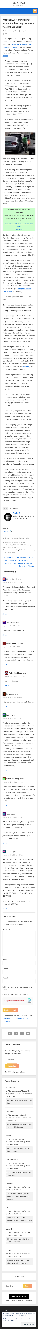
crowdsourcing (7, 545)
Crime (7, 538)
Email (5, 969)
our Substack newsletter (24, 1300)
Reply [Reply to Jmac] (5, 843)
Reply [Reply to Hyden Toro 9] (5, 614)
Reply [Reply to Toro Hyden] (5, 635)
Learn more (19, 229)
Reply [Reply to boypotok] (5, 706)
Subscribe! (11, 1066)
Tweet (5, 531)
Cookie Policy (10, 1320)
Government (14, 538)
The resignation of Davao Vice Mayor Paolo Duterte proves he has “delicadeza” (19, 1093)
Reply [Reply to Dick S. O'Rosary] (5, 805)
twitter (13, 552)
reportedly (26, 367)
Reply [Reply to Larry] (5, 770)
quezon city (31, 550)
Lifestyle (21, 538)
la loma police (7, 547)
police (25, 550)
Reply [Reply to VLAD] (5, 909)
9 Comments (9, 34)
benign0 (23, 31)
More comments (19, 1276)
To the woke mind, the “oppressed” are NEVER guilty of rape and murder (18, 1141)
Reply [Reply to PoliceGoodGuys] (5, 664)
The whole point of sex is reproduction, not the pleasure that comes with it (18, 1117)
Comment (7, 930)
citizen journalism (20, 542)
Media (27, 538)
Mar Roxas (15, 547)
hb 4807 (20, 545)
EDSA (15, 545)
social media (7, 552)
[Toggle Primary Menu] (35, 11)
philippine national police (10, 550)
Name (5, 960)
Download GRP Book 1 (19, 1297)
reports (5, 56)
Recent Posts (14, 508)
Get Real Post (19, 3)
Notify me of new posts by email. (17, 994)
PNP (20, 550)
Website (6, 978)
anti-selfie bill (9, 542)
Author (5, 508)
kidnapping (27, 545)
